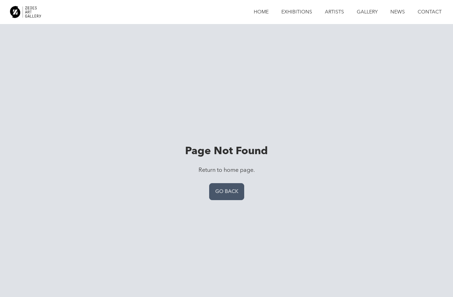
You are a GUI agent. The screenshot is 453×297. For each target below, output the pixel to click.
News (397, 12)
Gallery (367, 12)
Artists (334, 12)
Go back (226, 191)
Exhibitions (296, 12)
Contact (430, 12)
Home (261, 12)
